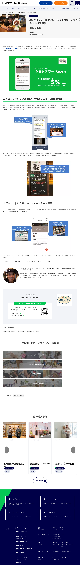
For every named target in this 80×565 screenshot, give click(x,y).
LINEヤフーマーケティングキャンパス (61, 526)
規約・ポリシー (8, 554)
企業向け (55, 481)
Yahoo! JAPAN (16, 554)
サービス (6, 8)
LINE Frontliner (56, 519)
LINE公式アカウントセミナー (59, 487)
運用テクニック (56, 496)
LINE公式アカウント (11, 48)
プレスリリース (56, 511)
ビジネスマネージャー (21, 481)
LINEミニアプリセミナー (58, 489)
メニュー (77, 3)
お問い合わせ (44, 3)
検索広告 (18, 508)
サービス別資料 (56, 504)
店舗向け (61, 481)
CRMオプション (19, 492)
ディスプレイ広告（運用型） (22, 510)
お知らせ (54, 8)
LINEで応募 (18, 520)
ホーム (2, 12)
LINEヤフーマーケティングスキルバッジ (61, 528)
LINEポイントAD (20, 527)
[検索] (74, 8)
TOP (72, 542)
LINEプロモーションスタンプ (23, 502)
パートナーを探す (56, 517)
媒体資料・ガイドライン (67, 504)
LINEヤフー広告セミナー (58, 492)
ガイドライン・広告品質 (58, 500)
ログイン (70, 4)
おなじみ (55, 532)
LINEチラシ (18, 523)
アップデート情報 (56, 513)
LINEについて (15, 314)
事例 (13, 8)
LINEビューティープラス (21, 487)
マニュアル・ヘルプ (57, 524)
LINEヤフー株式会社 (25, 554)
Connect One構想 (21, 531)
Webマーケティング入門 (58, 498)
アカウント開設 (59, 3)
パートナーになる (67, 517)
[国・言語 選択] (78, 8)
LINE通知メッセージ (21, 495)
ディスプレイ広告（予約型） (22, 512)
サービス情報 (65, 496)
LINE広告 (18, 516)
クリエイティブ (69, 498)
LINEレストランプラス (21, 489)
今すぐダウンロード (16, 316)
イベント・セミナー (23, 8)
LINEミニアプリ (19, 499)
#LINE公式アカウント (19, 369)
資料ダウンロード (43, 8)
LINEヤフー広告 (19, 506)
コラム (33, 8)
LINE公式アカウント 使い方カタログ (60, 483)
